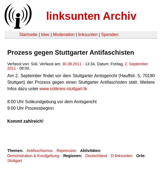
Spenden (109, 34)
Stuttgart (14, 160)
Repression (66, 150)
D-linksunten (121, 156)
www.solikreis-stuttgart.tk (63, 88)
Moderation (64, 34)
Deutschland (96, 156)
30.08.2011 (72, 64)
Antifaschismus (39, 150)
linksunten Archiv (91, 16)
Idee (45, 34)
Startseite (28, 34)
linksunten (87, 34)
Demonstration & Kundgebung (33, 156)
